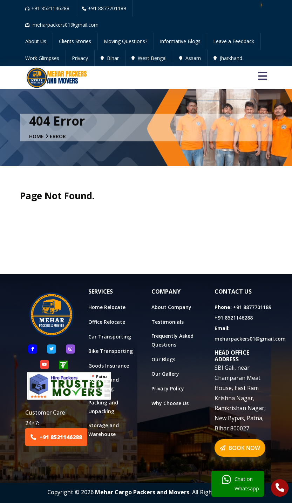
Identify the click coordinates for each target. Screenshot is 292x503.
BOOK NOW (240, 448)
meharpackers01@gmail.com (250, 338)
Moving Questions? (125, 41)
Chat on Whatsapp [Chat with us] (240, 483)
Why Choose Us (170, 403)
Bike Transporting (110, 351)
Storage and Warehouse (103, 429)
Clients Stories (75, 41)
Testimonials (167, 321)
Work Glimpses (42, 58)
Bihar (110, 58)
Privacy (80, 58)
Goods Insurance (108, 365)
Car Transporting (109, 336)
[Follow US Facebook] (32, 349)
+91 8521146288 (47, 8)
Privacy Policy (167, 388)
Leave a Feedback (233, 41)
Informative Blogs (180, 41)
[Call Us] (280, 488)
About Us (35, 41)
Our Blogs (163, 359)
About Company (171, 307)
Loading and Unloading (103, 384)
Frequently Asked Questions (172, 340)
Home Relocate (106, 307)
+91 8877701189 (104, 8)
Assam (190, 58)
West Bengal (149, 58)
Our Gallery (165, 373)
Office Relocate (106, 321)
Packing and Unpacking (103, 407)
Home (36, 136)
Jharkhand (227, 58)
